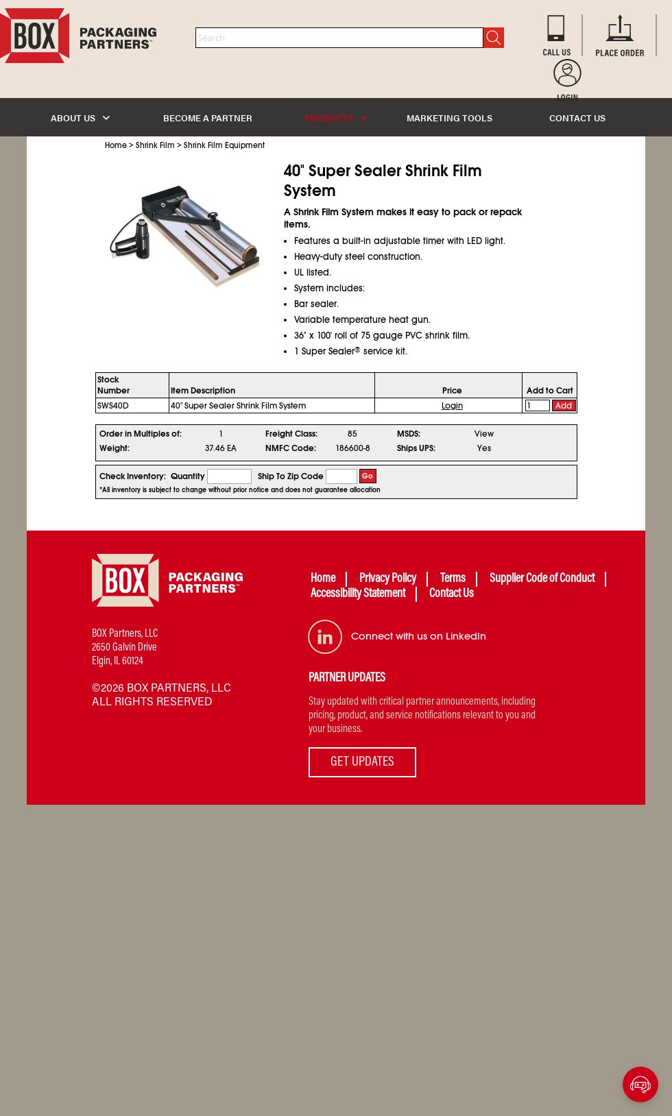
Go (367, 476)
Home (116, 145)
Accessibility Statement (358, 594)
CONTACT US (577, 117)
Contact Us (451, 594)
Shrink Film (155, 145)
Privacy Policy (387, 579)
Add (563, 405)
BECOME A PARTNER (207, 117)
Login (452, 405)
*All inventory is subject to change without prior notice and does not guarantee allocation (240, 490)
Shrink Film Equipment (224, 145)
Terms (453, 579)
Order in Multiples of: (140, 433)
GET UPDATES (362, 762)
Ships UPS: (416, 448)
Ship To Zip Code (291, 476)
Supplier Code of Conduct (542, 579)
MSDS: (408, 433)
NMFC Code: (290, 448)
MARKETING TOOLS (449, 117)
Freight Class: (291, 433)
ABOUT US (80, 117)
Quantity (188, 476)
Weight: (114, 448)
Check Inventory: (132, 476)
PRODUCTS (336, 117)
